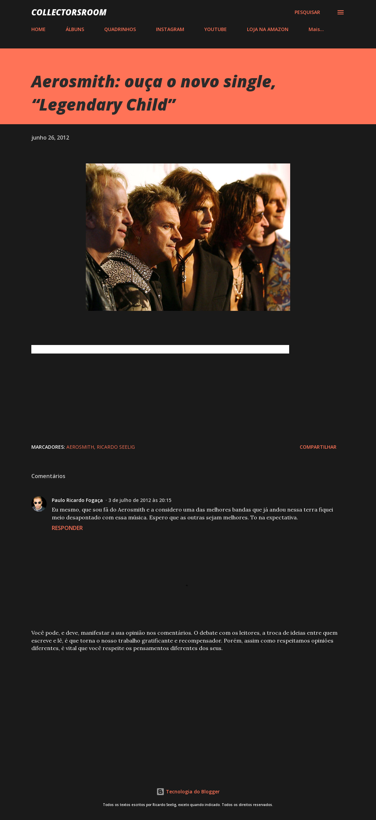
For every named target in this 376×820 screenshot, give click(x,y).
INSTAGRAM (170, 29)
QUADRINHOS (120, 29)
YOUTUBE (215, 29)
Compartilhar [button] (318, 447)
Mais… (316, 29)
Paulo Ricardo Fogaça (77, 500)
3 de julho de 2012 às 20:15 (139, 500)
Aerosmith (80, 447)
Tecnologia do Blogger (188, 791)
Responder (67, 528)
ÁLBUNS (75, 29)
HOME (38, 29)
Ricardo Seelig (116, 447)
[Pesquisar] (307, 12)
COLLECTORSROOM (69, 12)
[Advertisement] (188, 710)
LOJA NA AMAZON (267, 29)
